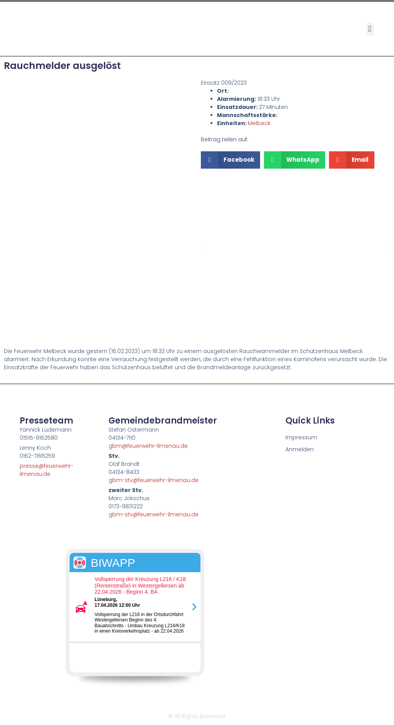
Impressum (301, 437)
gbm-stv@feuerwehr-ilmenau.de (154, 480)
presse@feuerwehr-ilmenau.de (46, 470)
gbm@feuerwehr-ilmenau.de (148, 446)
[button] (370, 29)
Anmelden (299, 449)
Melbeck (259, 123)
